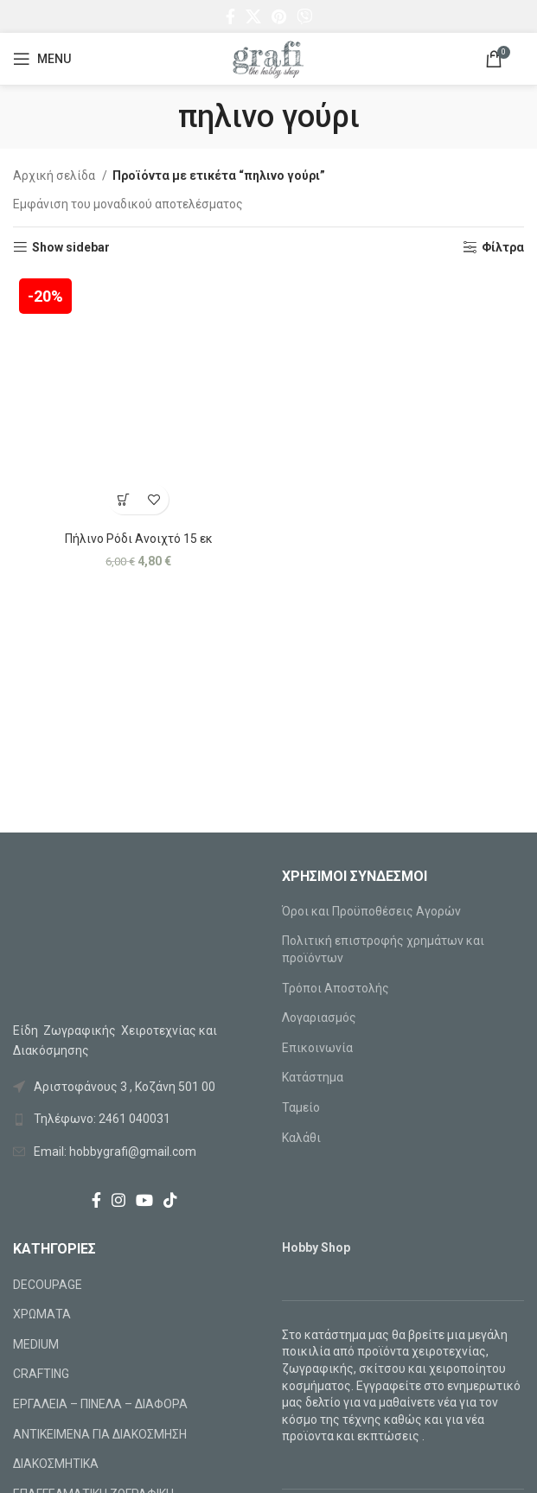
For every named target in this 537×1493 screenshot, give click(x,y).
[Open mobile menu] (42, 58)
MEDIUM (36, 1344)
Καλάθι (301, 1138)
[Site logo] (268, 58)
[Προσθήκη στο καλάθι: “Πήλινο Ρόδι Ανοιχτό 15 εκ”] (123, 499)
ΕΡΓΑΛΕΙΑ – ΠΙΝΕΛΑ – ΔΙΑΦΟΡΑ (100, 1404)
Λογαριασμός (319, 1017)
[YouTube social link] (144, 1200)
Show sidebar (71, 247)
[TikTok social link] (170, 1200)
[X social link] (253, 16)
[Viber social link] (304, 16)
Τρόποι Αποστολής (335, 988)
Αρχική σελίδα (55, 175)
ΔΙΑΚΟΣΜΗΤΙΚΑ (56, 1464)
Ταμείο (301, 1107)
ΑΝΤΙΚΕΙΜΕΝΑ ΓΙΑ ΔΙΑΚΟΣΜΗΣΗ (100, 1434)
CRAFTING (41, 1374)
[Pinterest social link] (278, 16)
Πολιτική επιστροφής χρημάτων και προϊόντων (383, 949)
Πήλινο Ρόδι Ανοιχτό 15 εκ (139, 539)
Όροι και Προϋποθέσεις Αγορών (371, 911)
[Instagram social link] (118, 1200)
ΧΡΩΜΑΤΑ (42, 1314)
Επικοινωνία (317, 1048)
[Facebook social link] (230, 16)
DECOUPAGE (47, 1285)
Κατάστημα (312, 1077)
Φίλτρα (503, 247)
